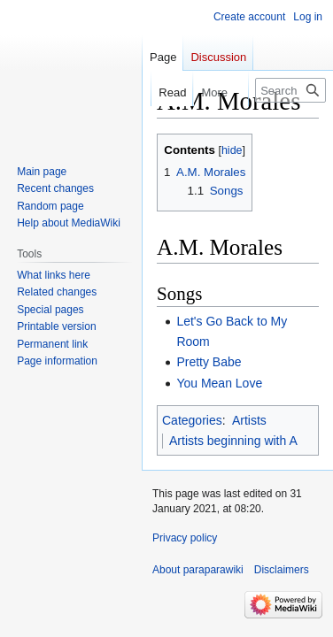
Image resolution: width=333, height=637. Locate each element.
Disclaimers (281, 570)
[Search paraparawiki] (290, 90)
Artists (249, 420)
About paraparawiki (198, 570)
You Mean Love (219, 383)
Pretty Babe (208, 362)
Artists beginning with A (233, 441)
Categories (192, 420)
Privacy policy (184, 538)
